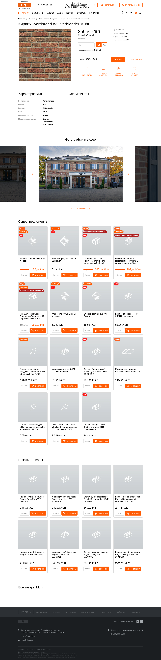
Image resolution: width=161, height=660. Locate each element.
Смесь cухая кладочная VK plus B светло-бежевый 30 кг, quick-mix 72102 (64, 427)
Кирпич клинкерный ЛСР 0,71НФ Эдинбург (64, 370)
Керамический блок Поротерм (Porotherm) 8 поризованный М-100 (126, 260)
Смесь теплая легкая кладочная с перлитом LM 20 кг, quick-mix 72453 (32, 371)
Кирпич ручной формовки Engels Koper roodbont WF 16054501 (95, 499)
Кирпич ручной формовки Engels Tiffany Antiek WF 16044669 (127, 554)
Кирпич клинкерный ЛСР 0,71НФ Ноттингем (127, 315)
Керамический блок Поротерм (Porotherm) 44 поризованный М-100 (95, 260)
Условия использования (67, 654)
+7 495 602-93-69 (44, 5)
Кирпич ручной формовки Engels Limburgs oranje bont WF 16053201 (127, 499)
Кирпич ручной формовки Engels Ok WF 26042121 (32, 553)
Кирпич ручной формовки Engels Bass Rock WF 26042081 (32, 499)
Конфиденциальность (49, 654)
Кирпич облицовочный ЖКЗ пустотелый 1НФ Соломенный (94, 427)
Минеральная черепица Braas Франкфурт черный (127, 370)
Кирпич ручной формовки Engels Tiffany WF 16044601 (95, 554)
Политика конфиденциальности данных (32, 652)
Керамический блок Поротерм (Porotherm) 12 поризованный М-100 (32, 316)
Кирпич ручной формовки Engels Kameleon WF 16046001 (64, 499)
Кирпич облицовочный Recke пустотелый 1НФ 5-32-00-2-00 (95, 371)
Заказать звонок (135, 59)
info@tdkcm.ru (27, 640)
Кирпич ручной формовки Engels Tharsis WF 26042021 (64, 554)
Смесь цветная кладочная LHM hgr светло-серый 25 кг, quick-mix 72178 (32, 427)
